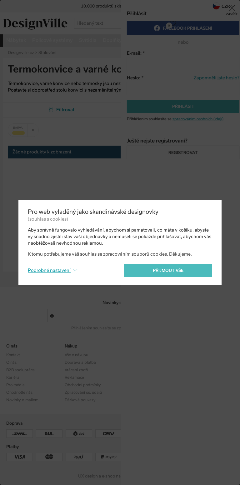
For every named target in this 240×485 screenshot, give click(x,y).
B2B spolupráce (20, 370)
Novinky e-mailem (120, 302)
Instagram (191, 355)
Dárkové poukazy (80, 400)
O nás (11, 362)
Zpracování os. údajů (83, 392)
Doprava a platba (80, 362)
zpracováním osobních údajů (142, 328)
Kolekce (130, 355)
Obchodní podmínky (83, 385)
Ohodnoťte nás (19, 392)
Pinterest (230, 70)
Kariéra (12, 377)
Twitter (219, 70)
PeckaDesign (149, 476)
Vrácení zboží (76, 370)
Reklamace (74, 377)
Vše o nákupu (76, 355)
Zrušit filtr (35, 128)
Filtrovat (62, 109)
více (208, 40)
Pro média (15, 385)
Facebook (208, 70)
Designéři (131, 362)
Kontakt (13, 355)
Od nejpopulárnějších (179, 109)
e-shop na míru (116, 476)
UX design (88, 476)
